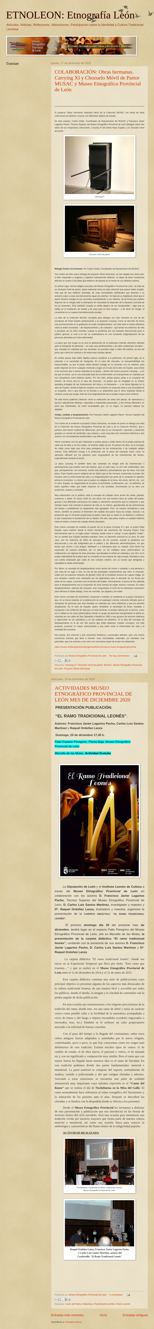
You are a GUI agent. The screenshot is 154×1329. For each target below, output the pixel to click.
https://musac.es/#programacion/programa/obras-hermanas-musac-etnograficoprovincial (95, 647)
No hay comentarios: (119, 655)
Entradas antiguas (135, 1315)
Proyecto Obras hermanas (77, 668)
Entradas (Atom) (73, 1322)
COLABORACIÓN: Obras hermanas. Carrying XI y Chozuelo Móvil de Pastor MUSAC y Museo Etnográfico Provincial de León (98, 80)
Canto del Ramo (73, 1304)
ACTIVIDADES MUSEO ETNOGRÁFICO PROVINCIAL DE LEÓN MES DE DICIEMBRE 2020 (93, 694)
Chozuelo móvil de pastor (90, 665)
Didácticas (88, 1304)
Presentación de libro (104, 1304)
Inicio (103, 1315)
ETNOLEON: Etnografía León (70, 15)
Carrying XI (70, 665)
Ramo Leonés (123, 1304)
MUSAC (108, 665)
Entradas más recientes (67, 1315)
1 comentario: (116, 1294)
